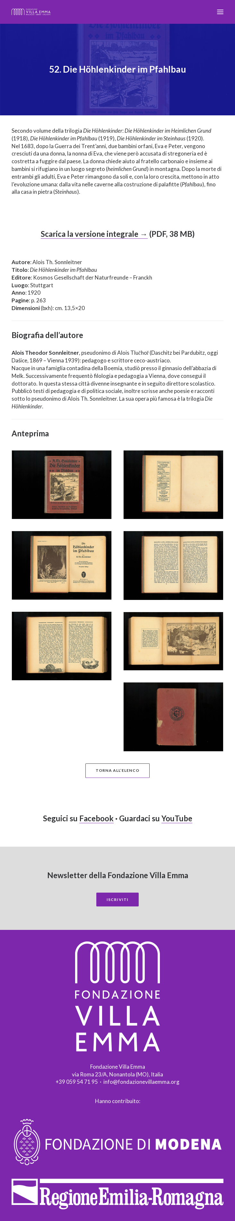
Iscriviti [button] (118, 899)
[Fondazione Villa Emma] (31, 12)
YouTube (176, 818)
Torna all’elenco (117, 770)
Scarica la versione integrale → (94, 233)
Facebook (96, 818)
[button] (220, 12)
